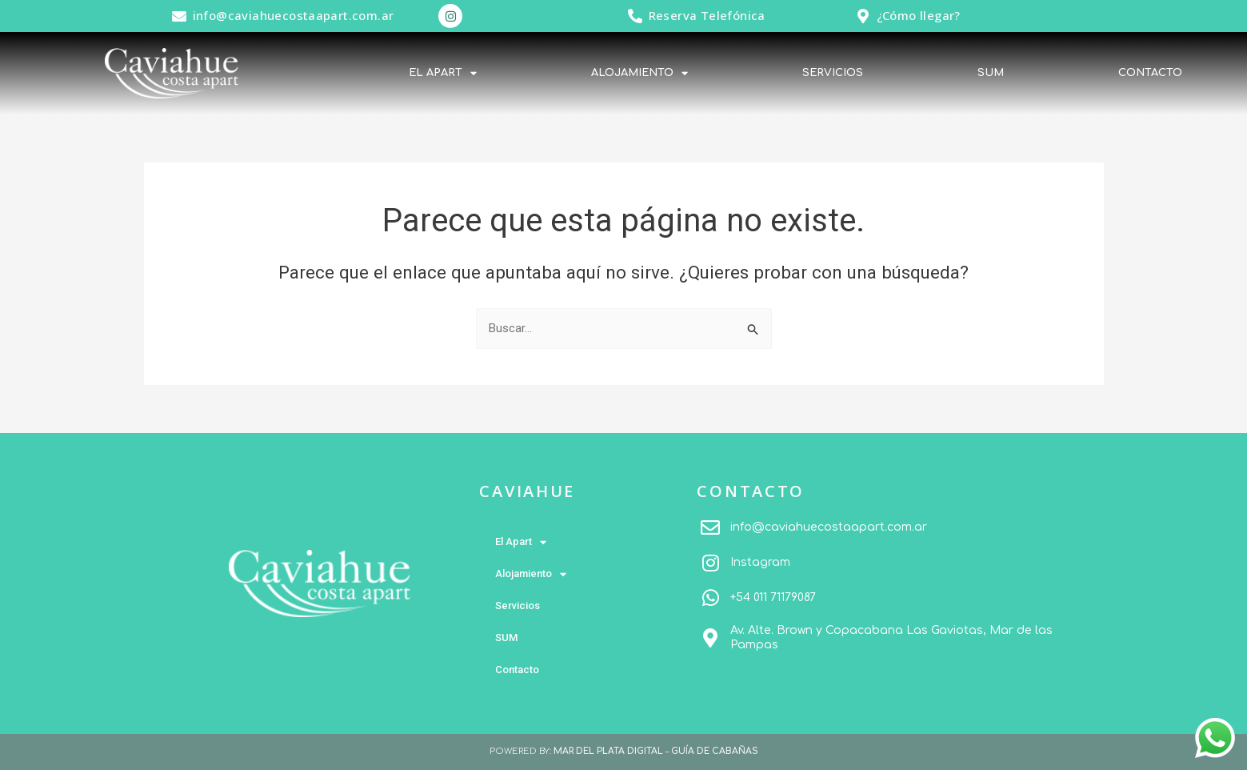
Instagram (760, 562)
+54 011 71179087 (773, 598)
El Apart (443, 73)
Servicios (832, 72)
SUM (990, 72)
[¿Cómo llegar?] (863, 16)
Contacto (1150, 72)
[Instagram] (710, 562)
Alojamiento (639, 73)
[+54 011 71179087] (710, 598)
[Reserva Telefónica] (635, 16)
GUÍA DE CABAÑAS (714, 751)
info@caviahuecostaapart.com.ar (293, 15)
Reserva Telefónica (707, 15)
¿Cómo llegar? (919, 15)
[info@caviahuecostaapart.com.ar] (179, 16)
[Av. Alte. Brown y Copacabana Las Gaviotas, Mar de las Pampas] (710, 638)
